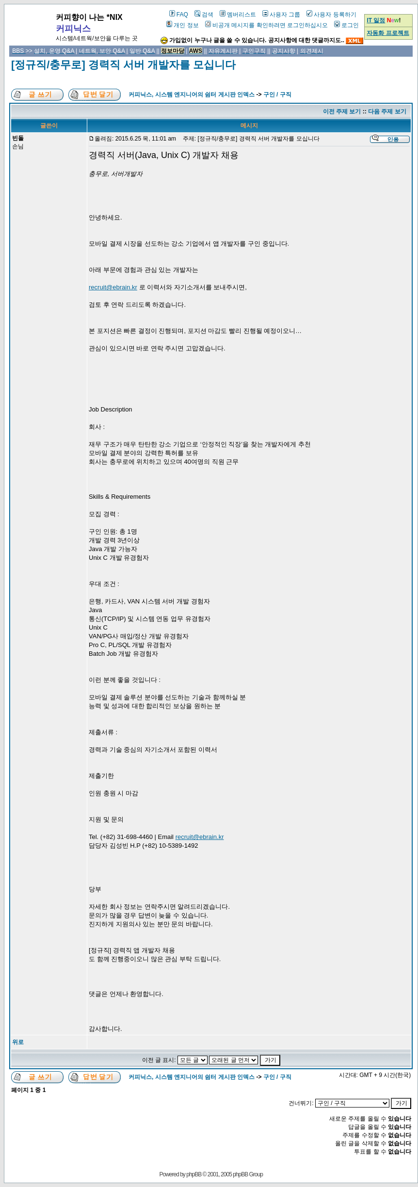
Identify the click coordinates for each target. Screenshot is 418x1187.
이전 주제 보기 (342, 111)
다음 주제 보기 (387, 111)
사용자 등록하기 (331, 14)
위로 (18, 1042)
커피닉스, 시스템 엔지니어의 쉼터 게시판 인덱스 (192, 94)
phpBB (193, 1174)
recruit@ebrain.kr (113, 287)
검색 (203, 14)
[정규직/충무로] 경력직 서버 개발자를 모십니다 (123, 65)
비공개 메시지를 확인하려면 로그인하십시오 (266, 25)
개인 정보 (182, 25)
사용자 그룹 (281, 14)
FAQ (178, 14)
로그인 (346, 25)
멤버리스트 (238, 14)
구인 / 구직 (277, 94)
